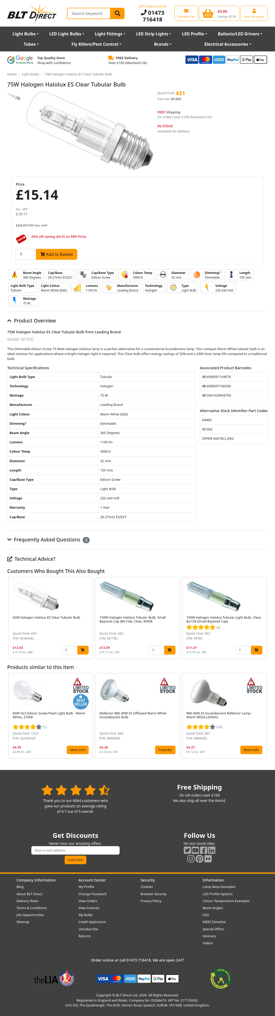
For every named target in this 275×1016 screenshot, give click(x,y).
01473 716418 (152, 16)
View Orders (88, 901)
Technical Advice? (31, 558)
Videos (208, 943)
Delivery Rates (28, 901)
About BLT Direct (30, 894)
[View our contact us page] (186, 13)
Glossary (209, 936)
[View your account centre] (254, 13)
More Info (77, 749)
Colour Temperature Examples (226, 901)
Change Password (92, 894)
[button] (263, 618)
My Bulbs (86, 914)
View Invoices (89, 907)
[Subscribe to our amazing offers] (75, 850)
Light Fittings (108, 34)
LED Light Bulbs (65, 34)
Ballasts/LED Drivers (238, 34)
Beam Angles (213, 907)
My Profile (86, 886)
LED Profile (193, 34)
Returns (85, 936)
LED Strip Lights (152, 34)
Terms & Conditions (32, 907)
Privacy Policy (151, 901)
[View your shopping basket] (219, 13)
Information (213, 880)
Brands (161, 44)
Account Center (92, 880)
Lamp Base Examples (219, 886)
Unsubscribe (88, 929)
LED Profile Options (218, 894)
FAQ (206, 914)
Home (12, 74)
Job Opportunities (30, 914)
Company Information (36, 880)
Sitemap (23, 921)
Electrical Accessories (226, 44)
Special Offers (213, 929)
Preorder (165, 749)
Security (148, 880)
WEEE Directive (214, 921)
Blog (20, 886)
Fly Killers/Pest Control (95, 44)
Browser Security (154, 894)
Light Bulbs (23, 34)
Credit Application (92, 921)
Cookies (147, 886)
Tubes (30, 44)
